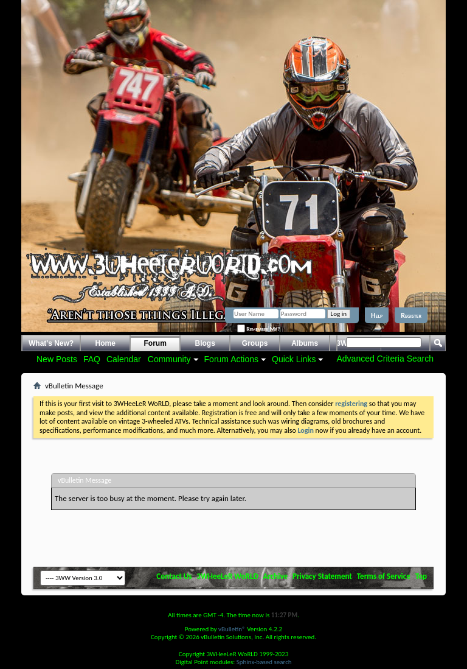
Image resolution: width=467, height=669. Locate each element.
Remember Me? (258, 329)
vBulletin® (232, 629)
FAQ (91, 359)
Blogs (205, 343)
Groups (255, 343)
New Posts (56, 359)
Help (376, 315)
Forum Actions (231, 359)
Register (411, 315)
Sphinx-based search (264, 662)
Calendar (123, 359)
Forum (155, 343)
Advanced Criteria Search (385, 358)
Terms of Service (383, 576)
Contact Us (174, 576)
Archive (275, 576)
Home (105, 343)
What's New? (51, 343)
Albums (304, 343)
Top (421, 576)
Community (169, 359)
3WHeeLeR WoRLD (227, 576)
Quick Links (294, 359)
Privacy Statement (322, 576)
